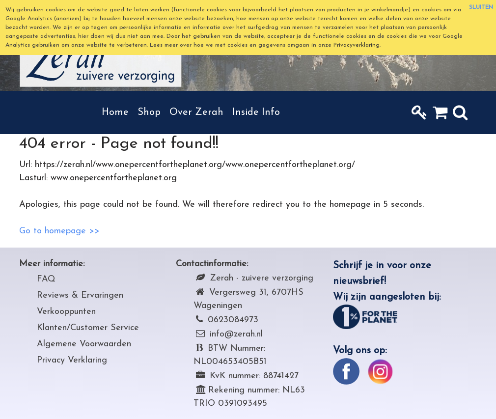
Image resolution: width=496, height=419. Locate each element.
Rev (44, 295)
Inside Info (256, 112)
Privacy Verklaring (72, 360)
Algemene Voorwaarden (84, 344)
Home (115, 112)
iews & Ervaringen (87, 295)
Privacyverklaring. (357, 45)
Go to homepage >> (59, 231)
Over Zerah (196, 112)
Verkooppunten (66, 311)
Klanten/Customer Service (88, 328)
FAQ (46, 279)
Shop (149, 112)
